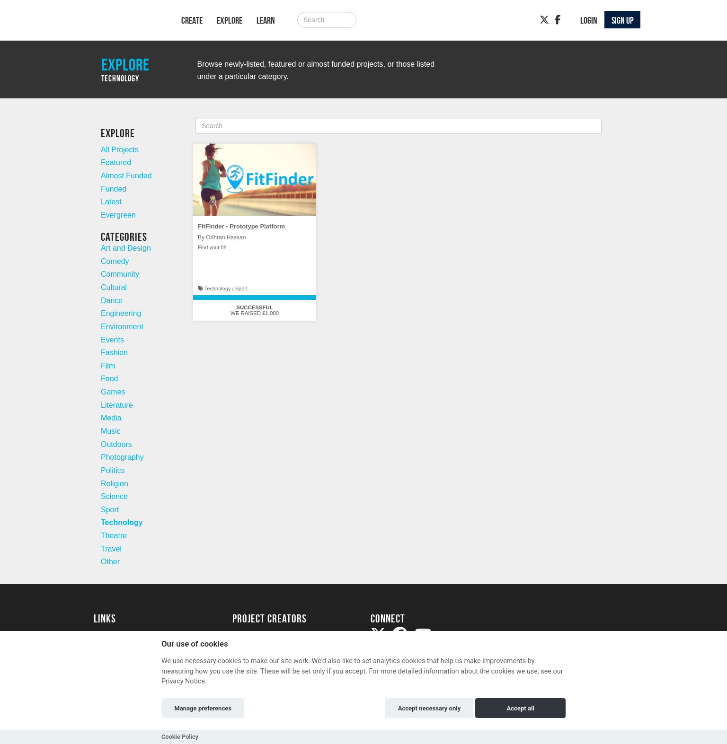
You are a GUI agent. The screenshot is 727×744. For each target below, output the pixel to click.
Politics (113, 470)
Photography (122, 457)
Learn (266, 20)
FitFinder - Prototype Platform (241, 226)
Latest (111, 202)
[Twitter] (544, 20)
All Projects (120, 150)
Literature (117, 405)
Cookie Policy (179, 736)
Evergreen (118, 215)
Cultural (114, 287)
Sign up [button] (623, 20)
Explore (229, 20)
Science (114, 496)
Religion (114, 484)
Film (108, 366)
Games (113, 392)
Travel (111, 549)
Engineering (121, 313)
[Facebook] (558, 20)
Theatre (114, 536)
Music (111, 431)
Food (109, 379)
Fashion (114, 353)
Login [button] (588, 20)
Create (192, 20)
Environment (122, 327)
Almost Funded (126, 176)
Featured (116, 162)
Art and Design (126, 248)
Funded (113, 189)
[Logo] (125, 22)
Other (110, 562)
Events (112, 340)
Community (120, 274)
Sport (110, 510)
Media (111, 418)
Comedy (115, 261)
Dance (112, 301)
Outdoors (116, 444)
